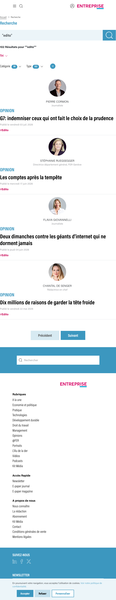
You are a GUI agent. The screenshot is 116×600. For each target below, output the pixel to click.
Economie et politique (25, 404)
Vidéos (16, 455)
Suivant (73, 335)
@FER (16, 440)
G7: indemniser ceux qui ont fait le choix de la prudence (56, 118)
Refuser (42, 593)
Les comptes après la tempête (31, 177)
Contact (17, 526)
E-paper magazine (23, 490)
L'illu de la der (20, 450)
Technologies (20, 414)
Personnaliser (63, 593)
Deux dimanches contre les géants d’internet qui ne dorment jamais (53, 239)
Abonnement (20, 515)
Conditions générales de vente (29, 531)
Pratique (17, 409)
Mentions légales (22, 536)
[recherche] (51, 35)
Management (20, 429)
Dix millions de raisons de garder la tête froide (47, 302)
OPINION (7, 110)
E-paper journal (21, 485)
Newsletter (19, 480)
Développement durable (26, 419)
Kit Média (18, 465)
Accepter (25, 593)
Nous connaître (21, 505)
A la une (17, 399)
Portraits (17, 445)
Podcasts (18, 460)
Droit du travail (21, 424)
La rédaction (19, 510)
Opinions (17, 434)
